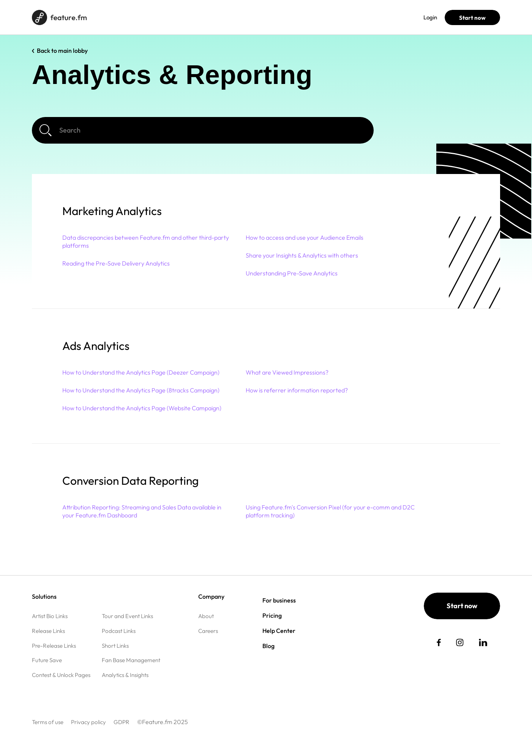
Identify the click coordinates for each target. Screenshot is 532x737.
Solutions (113, 17)
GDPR (121, 722)
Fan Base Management (131, 660)
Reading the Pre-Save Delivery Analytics (116, 263)
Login (430, 17)
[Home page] (59, 17)
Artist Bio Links (50, 616)
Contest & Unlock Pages (61, 674)
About (206, 616)
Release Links (48, 630)
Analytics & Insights (125, 674)
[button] (252, 211)
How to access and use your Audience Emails (304, 237)
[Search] (203, 130)
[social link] (439, 642)
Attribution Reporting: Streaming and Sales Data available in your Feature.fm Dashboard (141, 511)
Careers (208, 630)
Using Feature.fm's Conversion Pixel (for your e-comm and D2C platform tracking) (330, 511)
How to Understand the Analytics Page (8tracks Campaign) (140, 390)
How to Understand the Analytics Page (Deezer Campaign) (140, 372)
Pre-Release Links (54, 645)
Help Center (278, 630)
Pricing (186, 17)
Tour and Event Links (127, 616)
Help (235, 17)
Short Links (115, 645)
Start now (472, 17)
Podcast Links (119, 630)
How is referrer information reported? (297, 390)
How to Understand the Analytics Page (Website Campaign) (141, 408)
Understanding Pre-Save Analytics (292, 273)
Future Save (47, 660)
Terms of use (47, 722)
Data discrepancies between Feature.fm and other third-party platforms (145, 241)
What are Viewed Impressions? (287, 372)
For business (152, 17)
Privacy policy (88, 722)
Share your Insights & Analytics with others (302, 255)
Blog (212, 17)
